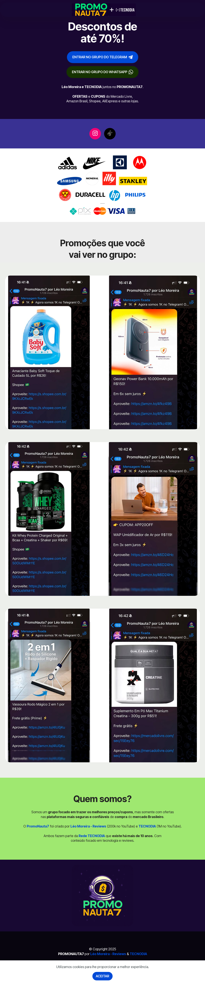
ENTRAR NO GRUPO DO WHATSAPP (102, 72)
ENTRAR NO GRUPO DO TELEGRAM (102, 57)
